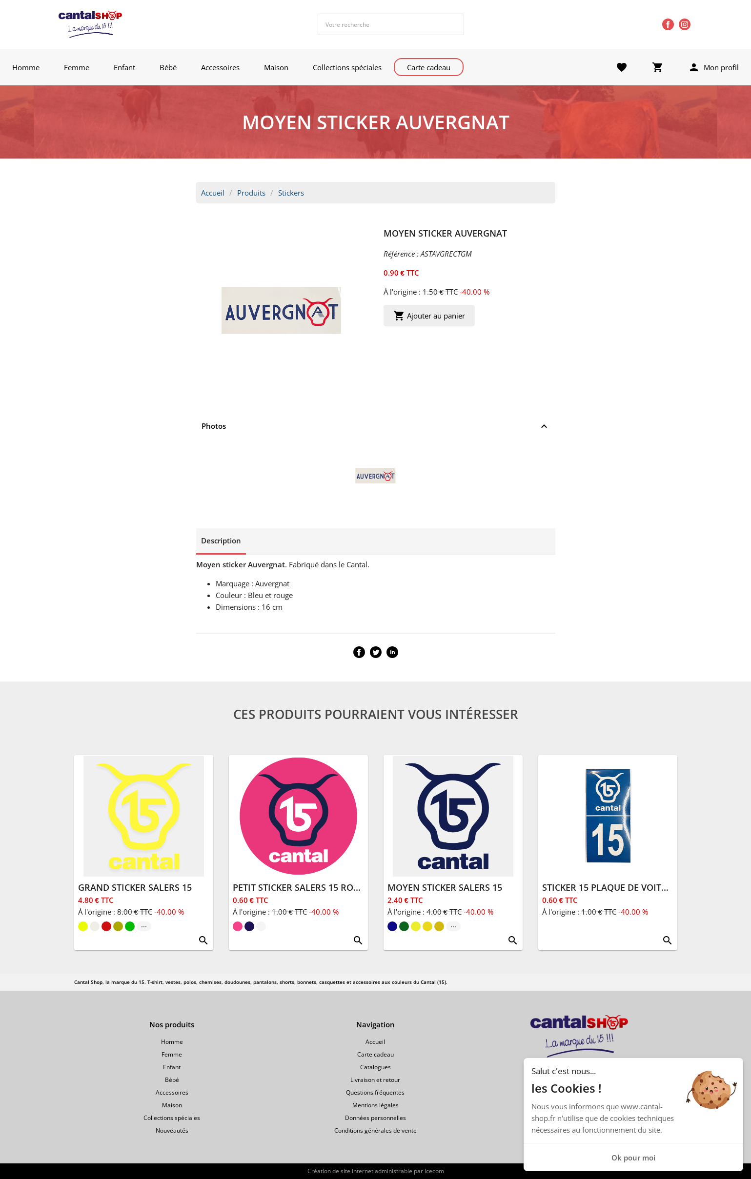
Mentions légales (375, 1105)
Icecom (434, 1171)
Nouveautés (172, 1130)
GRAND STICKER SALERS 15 (135, 887)
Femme (76, 67)
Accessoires (220, 67)
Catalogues (375, 1067)
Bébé (168, 67)
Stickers (291, 193)
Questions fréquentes (375, 1092)
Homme (26, 67)
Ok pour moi (633, 1157)
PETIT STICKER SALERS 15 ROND (299, 887)
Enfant (124, 67)
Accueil (212, 193)
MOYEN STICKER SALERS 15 (444, 887)
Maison (276, 67)
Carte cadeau (428, 67)
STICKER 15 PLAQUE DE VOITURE (610, 887)
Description (221, 540)
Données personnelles (375, 1118)
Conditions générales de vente (375, 1130)
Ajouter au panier (429, 315)
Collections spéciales (347, 67)
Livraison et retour (375, 1080)
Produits (251, 193)
